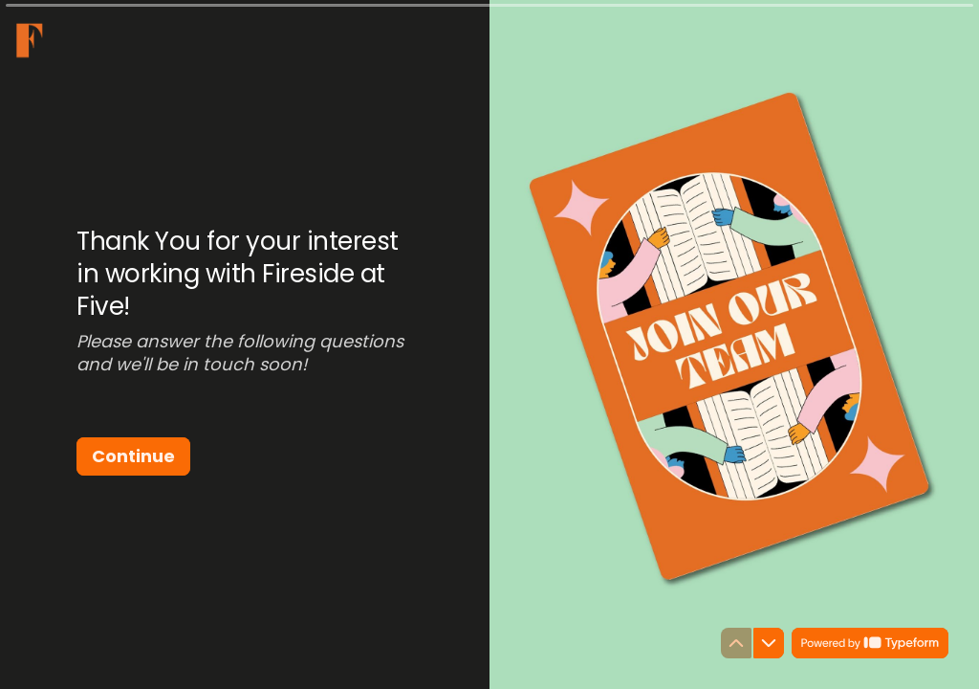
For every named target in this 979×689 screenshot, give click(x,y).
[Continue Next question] (133, 456)
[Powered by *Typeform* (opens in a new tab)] (870, 643)
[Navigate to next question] (768, 643)
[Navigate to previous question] (736, 643)
